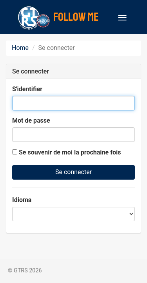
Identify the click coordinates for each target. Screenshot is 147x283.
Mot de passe (31, 120)
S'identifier (27, 89)
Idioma (21, 200)
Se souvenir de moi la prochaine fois (66, 152)
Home (20, 47)
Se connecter (73, 172)
